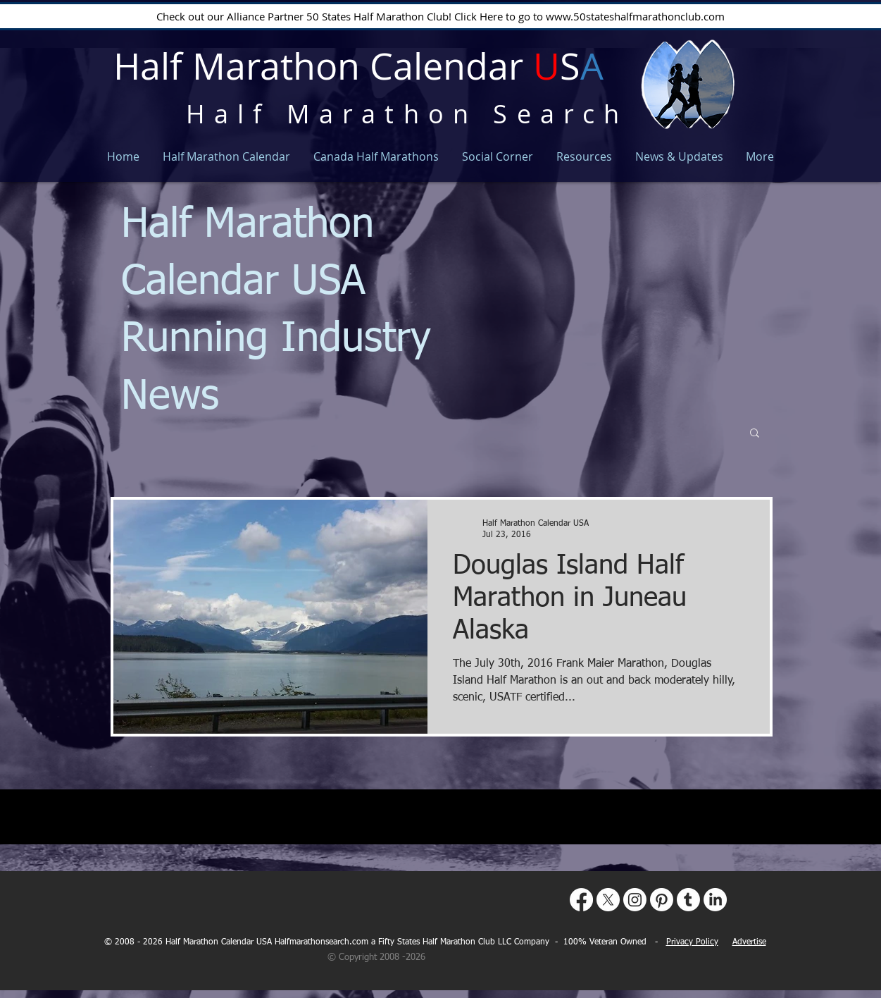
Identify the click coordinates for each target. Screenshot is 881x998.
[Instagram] (634, 899)
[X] (608, 899)
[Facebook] (581, 899)
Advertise (749, 942)
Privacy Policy (692, 942)
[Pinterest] (661, 899)
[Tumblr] (688, 899)
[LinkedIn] (715, 899)
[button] (754, 433)
